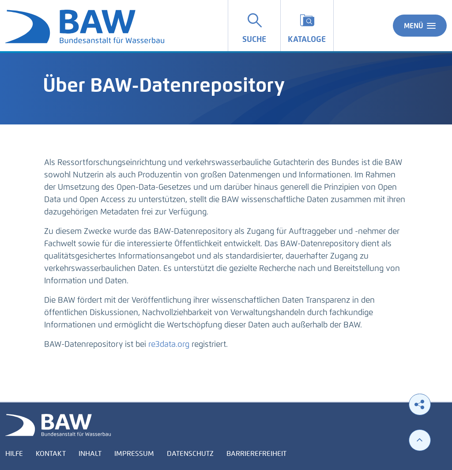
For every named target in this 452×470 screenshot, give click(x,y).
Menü (420, 25)
